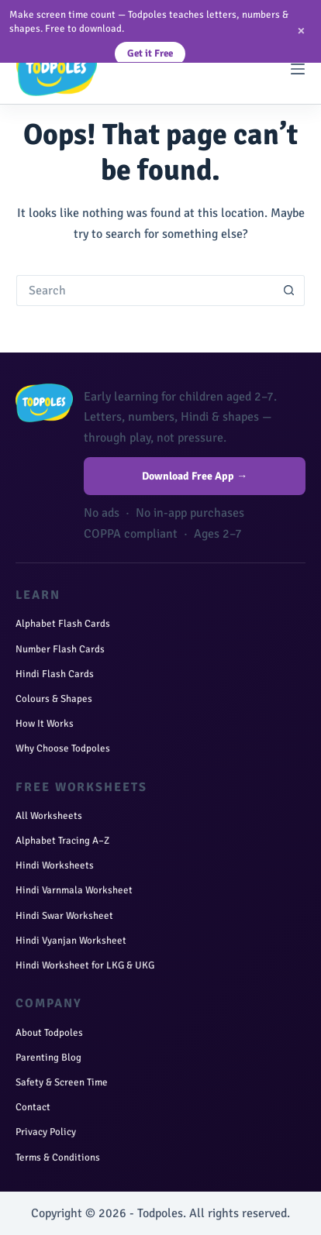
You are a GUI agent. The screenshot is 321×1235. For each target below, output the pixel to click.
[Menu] (298, 69)
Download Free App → (194, 476)
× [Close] (301, 30)
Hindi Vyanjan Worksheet (71, 940)
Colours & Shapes (54, 699)
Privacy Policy (46, 1132)
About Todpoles (49, 1033)
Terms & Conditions (58, 1157)
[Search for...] (145, 290)
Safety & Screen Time (62, 1082)
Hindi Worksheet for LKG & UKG (85, 965)
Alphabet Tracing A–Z (62, 840)
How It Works (45, 723)
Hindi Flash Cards (55, 674)
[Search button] (289, 290)
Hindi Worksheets (55, 865)
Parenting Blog (48, 1057)
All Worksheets (49, 816)
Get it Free (150, 53)
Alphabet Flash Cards (63, 624)
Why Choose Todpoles (63, 748)
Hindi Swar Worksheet (64, 916)
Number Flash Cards (60, 649)
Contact (33, 1107)
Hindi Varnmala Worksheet (74, 890)
